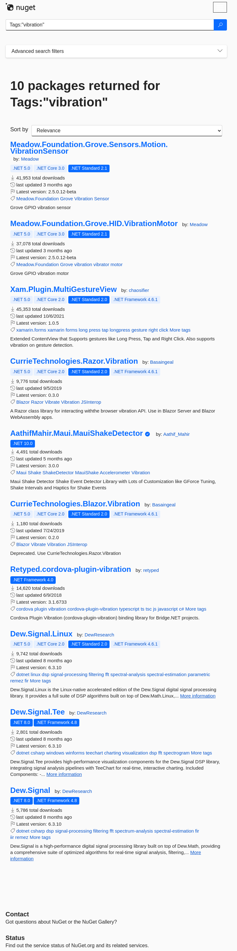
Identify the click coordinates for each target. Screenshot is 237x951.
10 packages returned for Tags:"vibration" (85, 94)
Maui (21, 472)
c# (181, 609)
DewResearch (99, 634)
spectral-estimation (167, 674)
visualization (135, 752)
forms (71, 330)
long (83, 330)
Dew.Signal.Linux (41, 633)
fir (27, 680)
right (153, 330)
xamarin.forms (31, 330)
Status (15, 937)
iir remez (19, 837)
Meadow (30, 159)
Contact (17, 914)
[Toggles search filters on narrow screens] (220, 51)
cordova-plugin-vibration (92, 609)
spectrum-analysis (134, 831)
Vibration (83, 198)
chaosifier (139, 290)
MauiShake (87, 472)
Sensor (101, 198)
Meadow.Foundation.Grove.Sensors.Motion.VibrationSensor (89, 148)
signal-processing (69, 674)
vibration (83, 264)
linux (36, 674)
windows (55, 752)
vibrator (101, 264)
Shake (34, 472)
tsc (149, 609)
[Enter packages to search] (110, 25)
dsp (45, 674)
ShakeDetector (58, 472)
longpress (120, 330)
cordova (24, 609)
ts (142, 609)
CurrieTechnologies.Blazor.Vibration (75, 503)
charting (112, 752)
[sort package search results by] (126, 130)
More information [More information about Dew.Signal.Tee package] (64, 774)
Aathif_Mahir (176, 434)
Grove (66, 198)
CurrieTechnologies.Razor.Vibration (74, 361)
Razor (37, 402)
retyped (151, 570)
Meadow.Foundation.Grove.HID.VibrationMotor (94, 223)
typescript (129, 609)
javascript (168, 609)
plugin (40, 609)
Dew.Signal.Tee (37, 712)
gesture (139, 330)
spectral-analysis (128, 674)
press (95, 330)
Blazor (23, 402)
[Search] (220, 25)
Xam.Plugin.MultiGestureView (63, 289)
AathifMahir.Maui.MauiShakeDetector (76, 433)
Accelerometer (115, 472)
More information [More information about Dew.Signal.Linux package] (198, 695)
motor (116, 264)
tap (105, 330)
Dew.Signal (30, 790)
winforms (74, 752)
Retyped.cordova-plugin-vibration (70, 569)
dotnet (23, 674)
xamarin (56, 330)
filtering (96, 674)
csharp (38, 752)
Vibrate (52, 402)
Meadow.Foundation (37, 198)
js (154, 609)
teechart (94, 752)
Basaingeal (161, 362)
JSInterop (91, 402)
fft (107, 674)
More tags (180, 330)
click (163, 330)
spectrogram (176, 752)
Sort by (19, 129)
